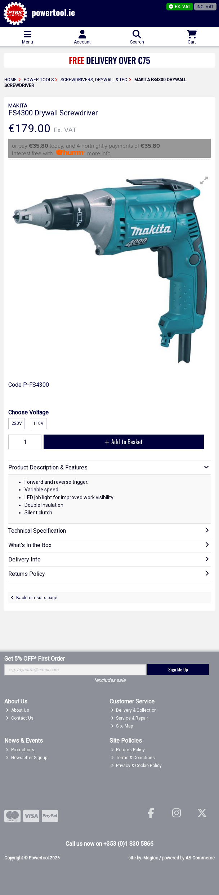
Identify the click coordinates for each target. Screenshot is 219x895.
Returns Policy (128, 749)
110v (38, 423)
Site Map (122, 726)
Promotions (20, 749)
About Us (17, 710)
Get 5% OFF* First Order (34, 658)
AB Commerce (200, 857)
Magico (150, 857)
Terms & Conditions (133, 757)
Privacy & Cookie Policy (136, 765)
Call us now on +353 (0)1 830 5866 (109, 843)
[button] (204, 180)
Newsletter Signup (26, 757)
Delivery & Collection (134, 710)
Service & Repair (129, 718)
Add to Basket (123, 441)
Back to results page (36, 597)
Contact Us (19, 718)
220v (17, 423)
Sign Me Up (178, 669)
